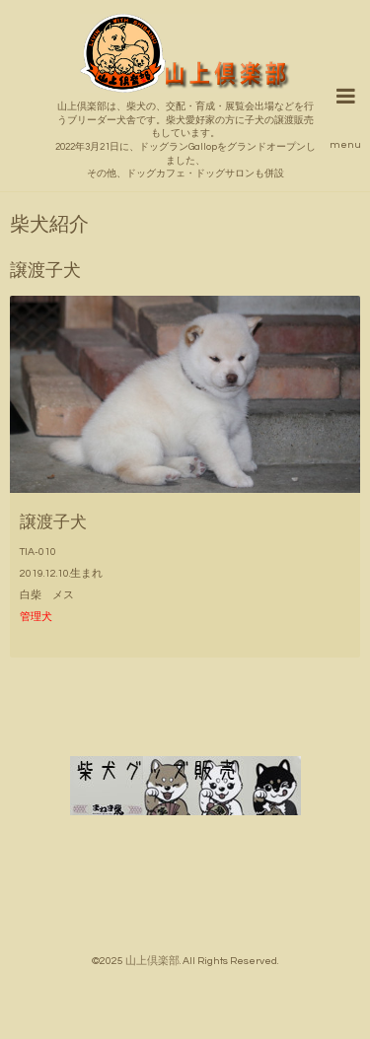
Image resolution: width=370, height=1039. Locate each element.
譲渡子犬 (53, 522)
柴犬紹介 (49, 225)
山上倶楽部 (152, 960)
